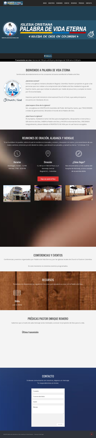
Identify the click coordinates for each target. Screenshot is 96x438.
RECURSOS (74, 3)
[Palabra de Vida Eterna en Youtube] (91, 434)
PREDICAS (81, 3)
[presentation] (44, 418)
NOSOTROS (51, 3)
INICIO (45, 3)
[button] (48, 56)
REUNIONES (59, 3)
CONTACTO (89, 3)
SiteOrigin (41, 434)
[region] (48, 32)
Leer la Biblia (17, 305)
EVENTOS (66, 3)
